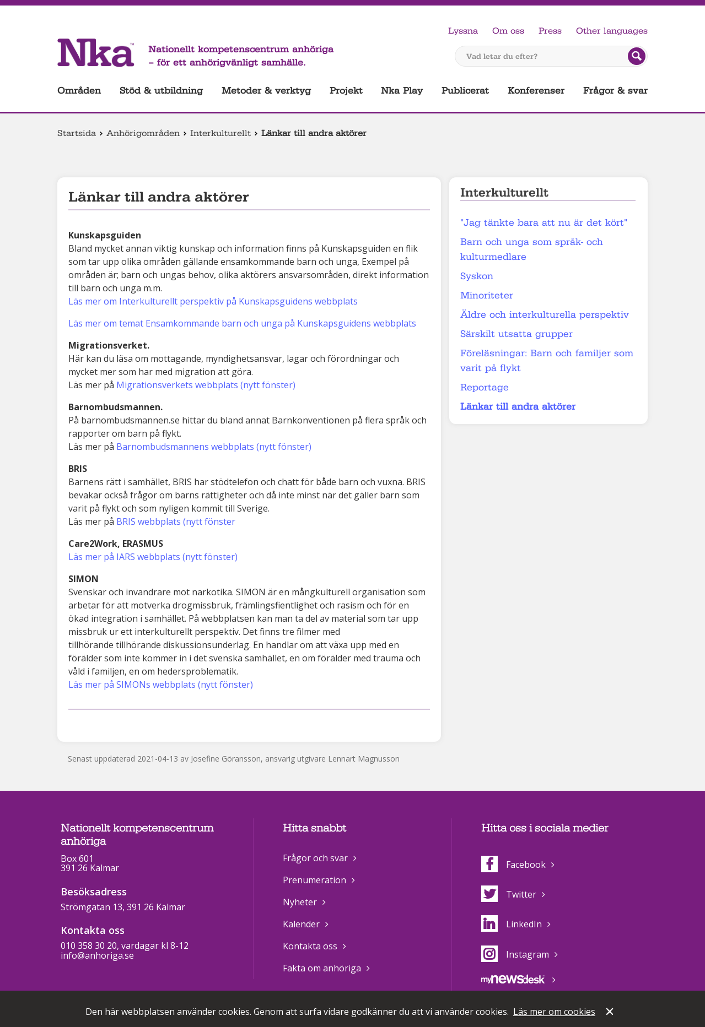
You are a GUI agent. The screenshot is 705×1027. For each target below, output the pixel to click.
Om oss (508, 31)
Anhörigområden (143, 133)
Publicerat (465, 90)
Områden (79, 90)
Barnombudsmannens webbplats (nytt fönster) (213, 447)
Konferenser (536, 90)
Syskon (476, 276)
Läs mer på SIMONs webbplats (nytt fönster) (161, 684)
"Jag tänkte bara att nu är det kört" (543, 223)
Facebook (513, 864)
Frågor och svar (315, 858)
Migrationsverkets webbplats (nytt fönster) (205, 385)
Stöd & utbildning (161, 90)
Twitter (508, 894)
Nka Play (402, 90)
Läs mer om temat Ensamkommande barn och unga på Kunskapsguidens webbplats (242, 323)
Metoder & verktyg (266, 90)
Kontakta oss (310, 946)
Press (550, 31)
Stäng (611, 1012)
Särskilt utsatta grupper (516, 334)
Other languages (612, 31)
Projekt (346, 90)
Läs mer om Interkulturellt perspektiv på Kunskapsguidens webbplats (213, 301)
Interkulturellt (220, 133)
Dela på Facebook (74, 724)
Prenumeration (314, 880)
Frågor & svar (615, 90)
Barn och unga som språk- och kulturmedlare (531, 249)
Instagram (515, 954)
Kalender (301, 924)
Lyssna (463, 31)
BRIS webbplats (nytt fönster (175, 521)
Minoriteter (486, 295)
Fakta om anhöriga (322, 968)
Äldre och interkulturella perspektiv (544, 314)
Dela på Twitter (92, 724)
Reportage (484, 387)
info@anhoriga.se (97, 955)
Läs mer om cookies (554, 1012)
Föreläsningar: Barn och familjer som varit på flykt (546, 360)
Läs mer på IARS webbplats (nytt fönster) (153, 557)
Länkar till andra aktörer (517, 406)
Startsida (76, 133)
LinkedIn (511, 924)
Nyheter (300, 902)
